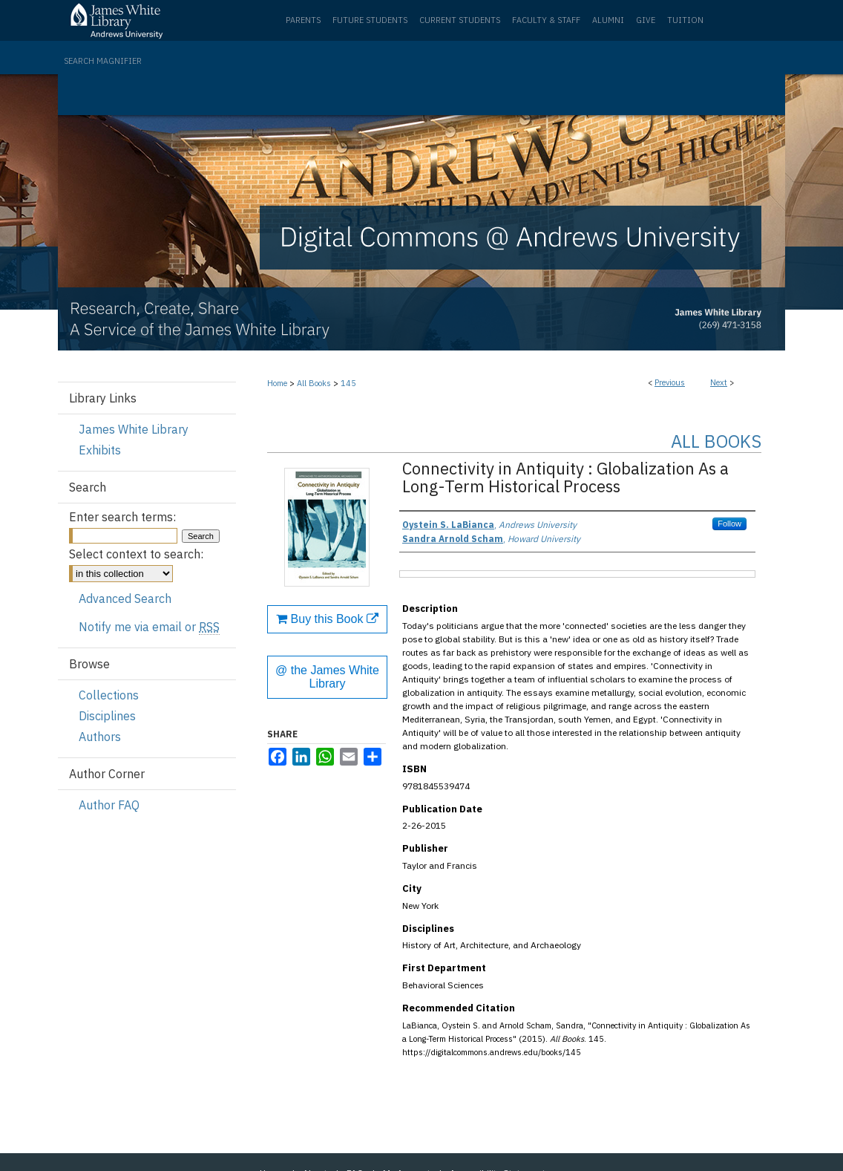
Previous (670, 382)
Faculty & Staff (546, 20)
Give (645, 20)
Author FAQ (109, 804)
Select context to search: (136, 554)
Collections (109, 695)
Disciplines (107, 715)
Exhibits (100, 450)
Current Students (459, 20)
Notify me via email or (149, 626)
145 (348, 383)
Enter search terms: (122, 516)
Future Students (369, 20)
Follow (729, 523)
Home (277, 383)
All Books (314, 383)
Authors (100, 736)
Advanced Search (125, 598)
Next (718, 382)
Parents (303, 20)
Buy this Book (327, 619)
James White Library (133, 429)
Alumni (608, 20)
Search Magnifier (103, 61)
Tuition (685, 20)
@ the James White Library (327, 677)
